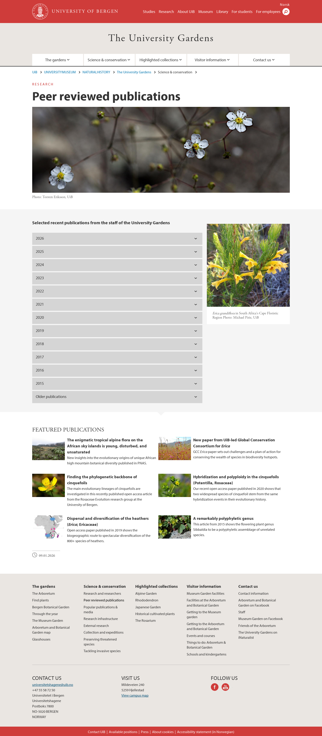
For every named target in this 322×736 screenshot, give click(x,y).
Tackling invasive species (102, 651)
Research (166, 11)
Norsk (285, 4)
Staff (241, 612)
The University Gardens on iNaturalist (257, 634)
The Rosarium (145, 620)
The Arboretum (43, 593)
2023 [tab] (40, 277)
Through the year (45, 613)
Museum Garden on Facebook (260, 618)
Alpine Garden (146, 593)
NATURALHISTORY (96, 72)
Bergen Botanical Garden (50, 607)
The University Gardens (161, 38)
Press (144, 732)
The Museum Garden (47, 620)
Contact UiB (96, 732)
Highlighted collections (159, 59)
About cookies (163, 732)
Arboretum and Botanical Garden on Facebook (257, 602)
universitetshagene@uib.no (52, 684)
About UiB (186, 11)
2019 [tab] (40, 330)
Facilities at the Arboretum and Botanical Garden (206, 602)
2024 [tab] (40, 264)
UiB (34, 72)
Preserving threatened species (100, 641)
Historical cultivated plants (155, 613)
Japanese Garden (148, 607)
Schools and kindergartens (206, 654)
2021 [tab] (40, 304)
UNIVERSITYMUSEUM (60, 72)
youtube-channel (227, 687)
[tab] (117, 318)
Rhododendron (146, 600)
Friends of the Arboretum (257, 625)
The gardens (55, 59)
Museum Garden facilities (205, 593)
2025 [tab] (40, 251)
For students (242, 11)
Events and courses (201, 635)
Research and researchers (102, 593)
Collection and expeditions (103, 632)
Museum (205, 11)
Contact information (253, 593)
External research (96, 625)
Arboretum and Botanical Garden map (51, 629)
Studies (149, 11)
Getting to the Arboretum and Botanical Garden (205, 626)
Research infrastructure (101, 618)
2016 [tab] (40, 370)
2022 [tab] (40, 291)
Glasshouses (41, 639)
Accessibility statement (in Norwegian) (205, 732)
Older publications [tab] (51, 396)
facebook (216, 687)
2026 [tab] (40, 238)
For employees (268, 11)
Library (222, 11)
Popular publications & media (101, 609)
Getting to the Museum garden (204, 614)
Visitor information (210, 59)
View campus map (134, 695)
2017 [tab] (40, 357)
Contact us (262, 59)
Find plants (40, 600)
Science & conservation (107, 59)
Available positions (123, 732)
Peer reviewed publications (104, 600)
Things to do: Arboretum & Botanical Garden (206, 644)
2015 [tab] (40, 383)
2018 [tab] (40, 343)
